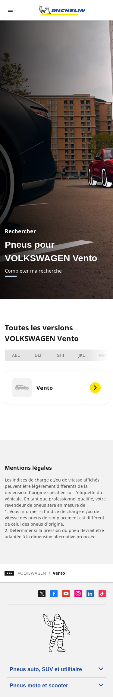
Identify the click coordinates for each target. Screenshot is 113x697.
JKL (82, 355)
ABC (16, 355)
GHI (60, 355)
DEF (38, 355)
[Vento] (56, 388)
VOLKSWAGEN (32, 573)
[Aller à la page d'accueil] (62, 10)
